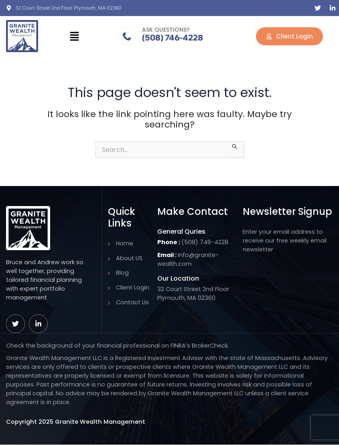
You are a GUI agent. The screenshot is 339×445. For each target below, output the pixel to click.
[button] (74, 36)
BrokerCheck (210, 346)
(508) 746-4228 (172, 37)
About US (129, 258)
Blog (122, 273)
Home (124, 243)
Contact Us (132, 302)
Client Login (132, 287)
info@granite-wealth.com (188, 259)
